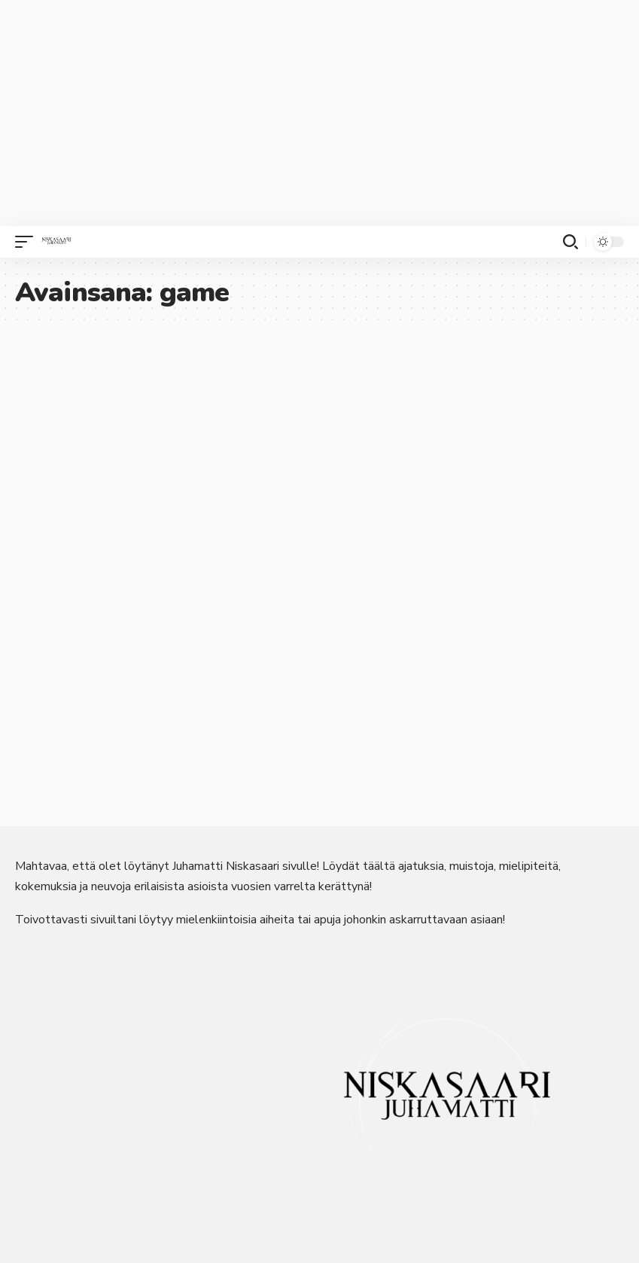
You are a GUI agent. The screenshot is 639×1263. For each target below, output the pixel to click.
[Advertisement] (319, 113)
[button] (28, 242)
